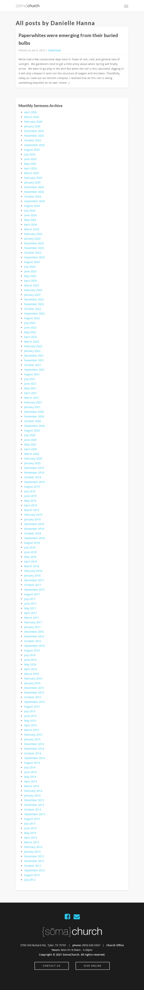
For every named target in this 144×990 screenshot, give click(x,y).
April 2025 (30, 168)
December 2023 (34, 243)
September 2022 (34, 313)
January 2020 (32, 463)
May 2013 (30, 833)
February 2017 (33, 622)
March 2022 (31, 341)
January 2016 (32, 683)
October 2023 (32, 252)
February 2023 (33, 290)
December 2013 (34, 800)
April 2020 (30, 449)
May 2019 (30, 500)
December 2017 (34, 580)
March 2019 (31, 510)
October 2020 (32, 421)
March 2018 (31, 566)
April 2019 (30, 505)
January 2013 (32, 851)
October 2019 (32, 477)
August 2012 (32, 875)
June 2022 (30, 327)
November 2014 (34, 748)
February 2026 (33, 121)
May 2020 (30, 444)
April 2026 (30, 112)
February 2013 (33, 847)
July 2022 (29, 323)
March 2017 (31, 617)
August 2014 (32, 762)
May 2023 (30, 276)
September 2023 (34, 257)
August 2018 (32, 543)
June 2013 (30, 828)
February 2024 (33, 234)
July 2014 (29, 767)
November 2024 (34, 192)
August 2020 (32, 430)
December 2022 (34, 299)
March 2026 (31, 117)
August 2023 (32, 262)
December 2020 (34, 411)
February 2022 (33, 346)
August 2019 (32, 486)
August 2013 (32, 819)
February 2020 (33, 458)
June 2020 (30, 440)
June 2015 (30, 716)
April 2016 (30, 669)
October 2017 (32, 585)
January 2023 (32, 294)
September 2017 (34, 589)
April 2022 (30, 337)
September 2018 (34, 538)
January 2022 (32, 351)
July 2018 (29, 547)
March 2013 (31, 842)
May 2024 (30, 220)
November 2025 (34, 135)
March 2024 (31, 229)
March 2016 (31, 674)
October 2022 (32, 309)
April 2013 (30, 837)
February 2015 (33, 734)
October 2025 (32, 140)
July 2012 (29, 879)
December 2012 (34, 856)
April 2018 (30, 561)
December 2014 (34, 744)
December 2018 (34, 524)
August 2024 (32, 206)
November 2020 (34, 416)
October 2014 (32, 753)
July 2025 (29, 154)
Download (54, 50)
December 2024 (34, 187)
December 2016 (34, 631)
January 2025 (32, 182)
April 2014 (30, 781)
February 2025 (33, 178)
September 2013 (34, 814)
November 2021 (34, 360)
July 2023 (29, 266)
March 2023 (31, 285)
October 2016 (32, 641)
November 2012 (34, 861)
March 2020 (31, 454)
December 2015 (34, 688)
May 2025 (30, 163)
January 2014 (32, 795)
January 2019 (32, 519)
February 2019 (33, 514)
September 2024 (34, 201)
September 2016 (34, 645)
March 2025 (31, 173)
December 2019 (34, 468)
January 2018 (32, 575)
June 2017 (30, 603)
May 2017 (30, 608)
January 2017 (32, 627)
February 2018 (33, 571)
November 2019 (34, 472)
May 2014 (30, 776)
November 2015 (34, 692)
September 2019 (34, 482)
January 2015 (32, 739)
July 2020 (29, 435)
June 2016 (30, 659)
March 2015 (31, 730)
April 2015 (30, 725)
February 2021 (33, 402)
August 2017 (32, 594)
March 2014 (31, 786)
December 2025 (34, 131)
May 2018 (30, 557)
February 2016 (33, 678)
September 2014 (34, 758)
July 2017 (29, 599)
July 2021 (29, 379)
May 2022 (30, 332)
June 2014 (30, 772)
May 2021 (30, 388)
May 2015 (30, 720)
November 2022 (34, 304)
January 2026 (32, 126)
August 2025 (32, 149)
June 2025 (30, 159)
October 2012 (32, 865)
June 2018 (30, 552)
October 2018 (32, 533)
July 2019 (29, 491)
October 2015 (32, 697)
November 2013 (34, 805)
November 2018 (34, 528)
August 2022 (32, 318)
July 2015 (29, 711)
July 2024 (29, 210)
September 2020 (34, 426)
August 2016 (32, 650)
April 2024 (30, 224)
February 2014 (33, 791)
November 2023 (34, 248)
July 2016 (29, 655)
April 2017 (30, 613)
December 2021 (34, 355)
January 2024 (32, 238)
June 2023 (30, 271)
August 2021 (32, 374)
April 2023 (30, 280)
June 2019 (30, 496)
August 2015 (32, 706)
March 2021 (31, 397)
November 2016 (34, 636)
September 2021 (34, 369)
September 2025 (34, 145)
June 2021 (30, 383)
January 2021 (32, 407)
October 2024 (32, 196)
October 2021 (32, 365)
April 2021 (30, 393)
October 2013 (32, 809)
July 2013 (29, 823)
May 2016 (30, 664)
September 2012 (34, 870)
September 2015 (34, 702)
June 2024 (30, 215)
